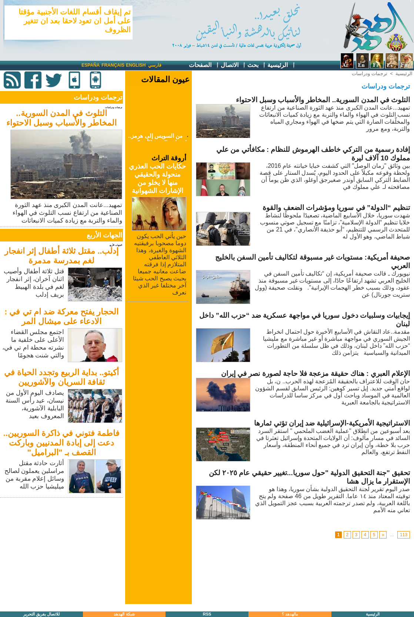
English (136, 65)
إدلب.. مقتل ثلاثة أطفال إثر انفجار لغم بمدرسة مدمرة (61, 255)
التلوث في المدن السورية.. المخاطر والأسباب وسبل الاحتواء (61, 118)
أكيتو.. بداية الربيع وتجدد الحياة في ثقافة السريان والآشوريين (61, 377)
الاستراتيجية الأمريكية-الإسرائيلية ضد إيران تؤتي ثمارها (332, 423)
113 (403, 534)
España (90, 65)
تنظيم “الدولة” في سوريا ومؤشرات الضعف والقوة (336, 207)
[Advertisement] (62, 551)
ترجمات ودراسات (369, 73)
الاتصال (233, 65)
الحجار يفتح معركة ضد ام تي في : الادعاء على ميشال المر (61, 316)
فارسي (154, 65)
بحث (256, 65)
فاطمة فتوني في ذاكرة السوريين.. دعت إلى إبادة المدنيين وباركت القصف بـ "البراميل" (61, 442)
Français (112, 65)
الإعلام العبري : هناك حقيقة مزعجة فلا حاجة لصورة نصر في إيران (315, 373)
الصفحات (204, 65)
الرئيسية (281, 65)
